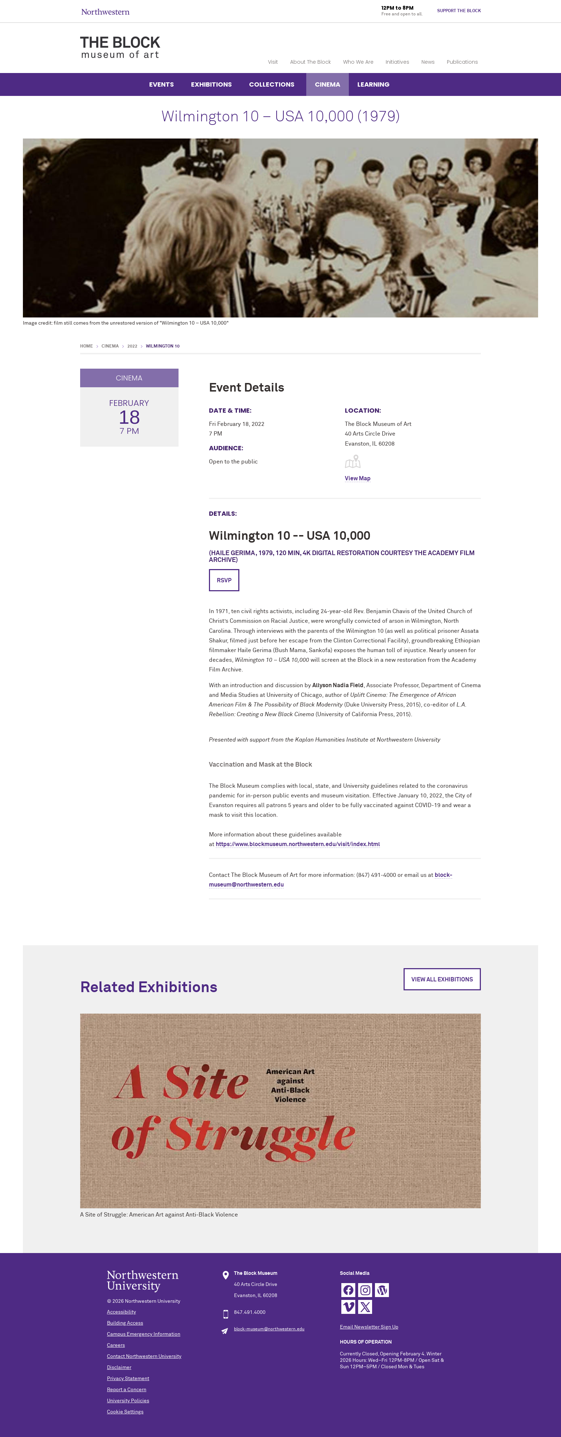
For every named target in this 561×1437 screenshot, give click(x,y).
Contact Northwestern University (144, 1356)
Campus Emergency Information (143, 1334)
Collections (271, 84)
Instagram (365, 1290)
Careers (116, 1345)
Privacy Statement (128, 1378)
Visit (273, 61)
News (428, 61)
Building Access (125, 1323)
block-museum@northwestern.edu (269, 1329)
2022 (132, 346)
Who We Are (358, 61)
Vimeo (348, 1307)
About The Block (310, 61)
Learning (373, 84)
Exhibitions (211, 84)
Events (161, 84)
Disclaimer (119, 1367)
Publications (462, 61)
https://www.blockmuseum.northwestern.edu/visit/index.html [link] (298, 844)
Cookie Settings (125, 1411)
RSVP (224, 580)
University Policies (128, 1400)
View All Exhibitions (442, 979)
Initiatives (397, 61)
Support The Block (459, 11)
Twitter (365, 1307)
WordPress (382, 1290)
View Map (358, 478)
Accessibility (121, 1312)
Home (86, 346)
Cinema (327, 84)
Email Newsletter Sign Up (369, 1327)
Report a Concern (126, 1389)
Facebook (348, 1290)
